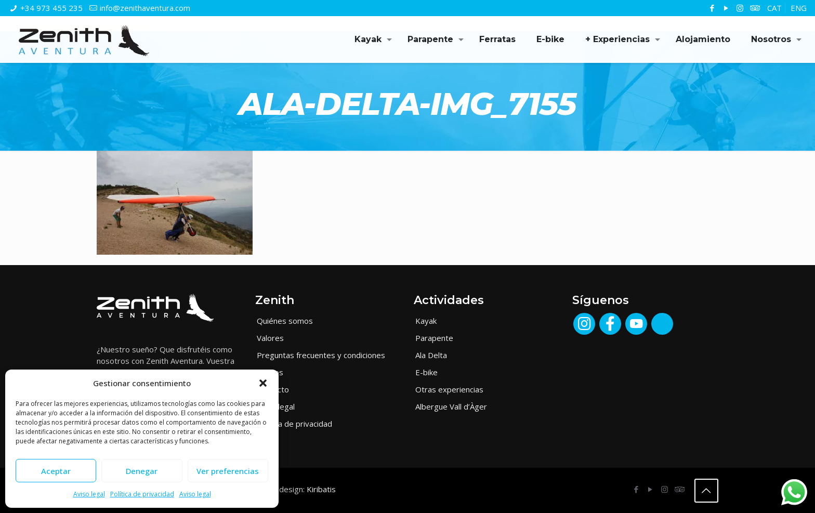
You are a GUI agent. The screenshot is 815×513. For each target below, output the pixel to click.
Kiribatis (321, 489)
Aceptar (56, 471)
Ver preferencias (227, 471)
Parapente (434, 338)
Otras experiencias (449, 389)
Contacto (273, 389)
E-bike (426, 372)
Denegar (141, 471)
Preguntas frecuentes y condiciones (321, 355)
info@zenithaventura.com (145, 8)
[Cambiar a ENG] (799, 8)
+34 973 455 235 (51, 8)
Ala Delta (431, 355)
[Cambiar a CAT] (774, 8)
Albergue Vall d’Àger (451, 406)
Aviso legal (89, 494)
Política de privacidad (142, 494)
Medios (270, 372)
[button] (263, 383)
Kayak (426, 320)
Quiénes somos (285, 320)
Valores (270, 338)
